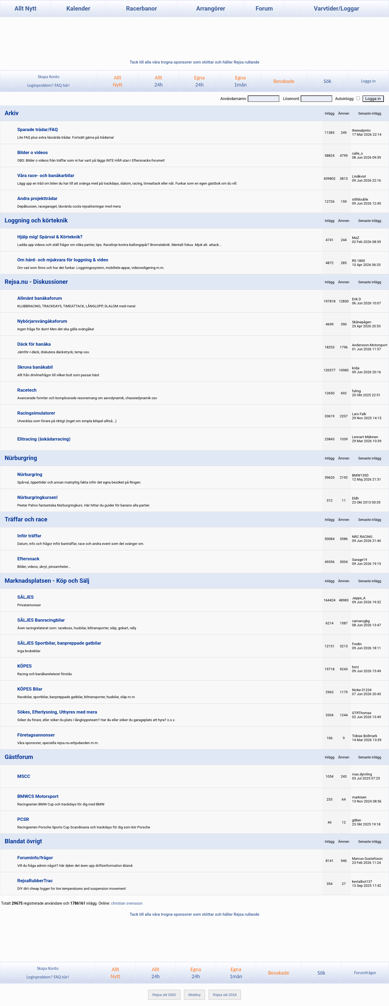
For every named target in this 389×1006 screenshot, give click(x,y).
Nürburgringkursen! (37, 497)
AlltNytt (117, 81)
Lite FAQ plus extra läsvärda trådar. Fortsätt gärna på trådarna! (65, 137)
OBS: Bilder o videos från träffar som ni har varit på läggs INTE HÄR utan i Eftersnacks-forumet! (91, 160)
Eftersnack (28, 558)
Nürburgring (29, 474)
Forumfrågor (365, 972)
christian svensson (126, 903)
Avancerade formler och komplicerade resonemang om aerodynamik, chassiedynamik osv (87, 398)
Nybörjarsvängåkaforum (42, 321)
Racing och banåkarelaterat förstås (44, 674)
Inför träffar (29, 535)
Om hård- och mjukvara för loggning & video (62, 259)
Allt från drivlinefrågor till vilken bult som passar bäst (58, 375)
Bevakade (283, 81)
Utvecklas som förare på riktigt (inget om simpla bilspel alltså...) (66, 421)
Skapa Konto (48, 76)
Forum (264, 8)
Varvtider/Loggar (336, 8)
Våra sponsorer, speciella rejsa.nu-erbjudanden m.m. (58, 743)
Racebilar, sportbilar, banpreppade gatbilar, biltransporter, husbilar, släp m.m (76, 697)
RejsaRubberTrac (35, 880)
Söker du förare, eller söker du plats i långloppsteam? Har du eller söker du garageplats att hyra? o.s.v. (96, 720)
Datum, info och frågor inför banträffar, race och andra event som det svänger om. (80, 544)
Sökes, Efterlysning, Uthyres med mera (57, 712)
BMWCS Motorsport (38, 796)
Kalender (78, 8)
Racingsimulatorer (36, 413)
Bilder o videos (32, 152)
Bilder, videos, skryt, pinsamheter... (44, 567)
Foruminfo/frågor (35, 857)
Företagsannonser (36, 735)
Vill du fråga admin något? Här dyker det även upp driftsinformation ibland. (75, 866)
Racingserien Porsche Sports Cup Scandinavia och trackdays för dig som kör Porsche (83, 827)
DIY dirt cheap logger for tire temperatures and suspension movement (71, 889)
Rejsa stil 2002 (164, 995)
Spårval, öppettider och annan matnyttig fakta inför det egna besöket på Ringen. (79, 482)
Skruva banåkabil (35, 367)
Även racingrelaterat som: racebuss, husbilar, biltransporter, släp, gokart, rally (76, 628)
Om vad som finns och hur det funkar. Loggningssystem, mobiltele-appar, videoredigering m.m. (90, 268)
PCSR (23, 819)
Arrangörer (210, 8)
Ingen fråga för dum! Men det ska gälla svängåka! (55, 329)
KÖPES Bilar (29, 689)
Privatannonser (29, 605)
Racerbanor (141, 8)
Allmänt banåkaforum (39, 298)
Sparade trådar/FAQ (37, 129)
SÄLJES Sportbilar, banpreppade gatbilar (59, 643)
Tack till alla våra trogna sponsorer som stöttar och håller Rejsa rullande (194, 62)
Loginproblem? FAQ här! (48, 85)
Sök (327, 81)
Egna (199, 81)
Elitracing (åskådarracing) (44, 439)
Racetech (26, 390)
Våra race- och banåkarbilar (45, 175)
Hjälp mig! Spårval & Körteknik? (49, 236)
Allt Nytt (25, 8)
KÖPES (24, 666)
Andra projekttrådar (37, 198)
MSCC (23, 776)
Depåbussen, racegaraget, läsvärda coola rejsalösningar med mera (69, 206)
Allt (158, 81)
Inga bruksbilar (29, 651)
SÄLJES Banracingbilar (41, 620)
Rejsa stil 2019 (224, 995)
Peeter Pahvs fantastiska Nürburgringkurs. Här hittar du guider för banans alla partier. (83, 505)
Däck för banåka (34, 344)
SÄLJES (25, 597)
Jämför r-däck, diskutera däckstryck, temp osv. (53, 352)
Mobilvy (194, 995)
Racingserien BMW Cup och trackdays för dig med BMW (61, 804)
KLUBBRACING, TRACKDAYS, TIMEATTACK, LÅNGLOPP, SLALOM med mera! (76, 306)
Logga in (368, 81)
